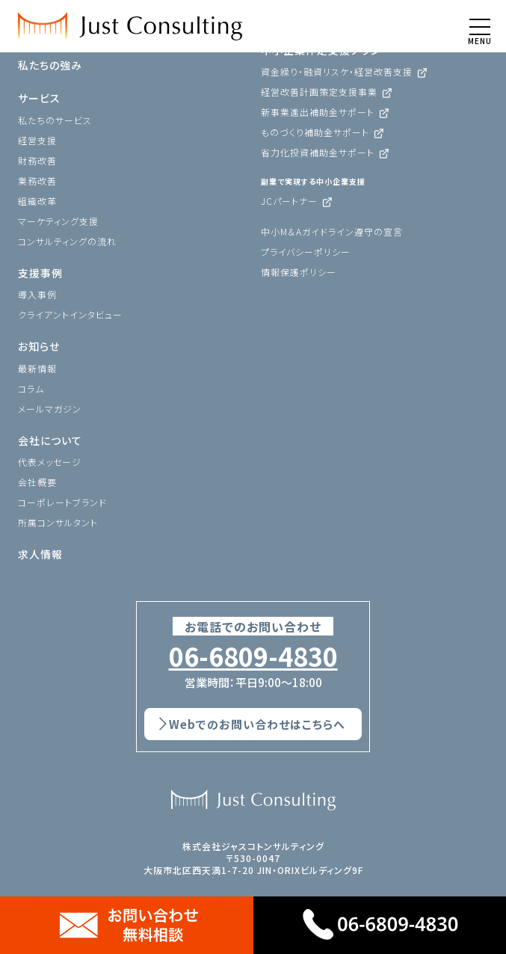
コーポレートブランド (62, 502)
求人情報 (40, 554)
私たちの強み (50, 65)
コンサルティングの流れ (67, 241)
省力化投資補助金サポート (317, 152)
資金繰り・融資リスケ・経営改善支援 (337, 71)
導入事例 (37, 294)
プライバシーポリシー (306, 251)
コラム (31, 388)
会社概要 (37, 482)
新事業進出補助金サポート (317, 111)
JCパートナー (289, 200)
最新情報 (37, 368)
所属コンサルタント (58, 522)
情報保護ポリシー (298, 271)
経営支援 (37, 140)
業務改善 (37, 180)
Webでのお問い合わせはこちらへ (257, 724)
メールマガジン (49, 408)
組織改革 (37, 200)
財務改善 (37, 160)
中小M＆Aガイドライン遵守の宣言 (332, 231)
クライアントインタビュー (70, 314)
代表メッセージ (49, 461)
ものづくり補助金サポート (315, 132)
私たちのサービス (55, 120)
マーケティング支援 (58, 221)
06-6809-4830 (253, 656)
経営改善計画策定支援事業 (319, 91)
